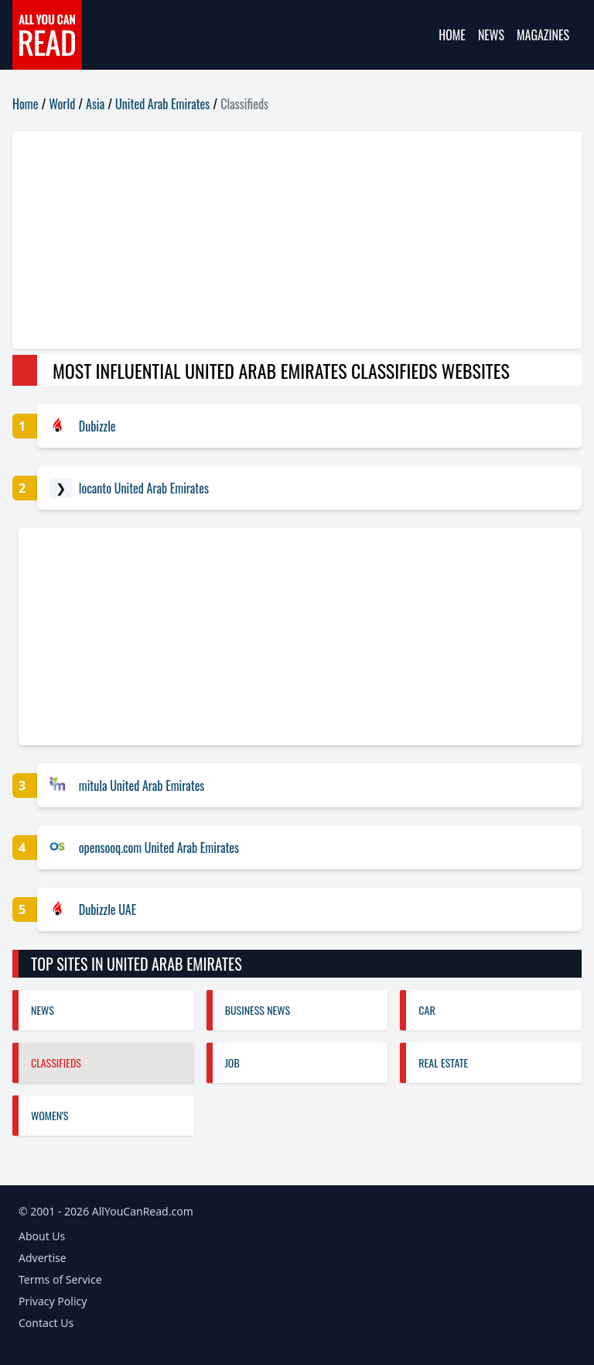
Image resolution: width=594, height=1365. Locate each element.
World (62, 104)
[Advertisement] (297, 240)
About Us (42, 1236)
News (491, 35)
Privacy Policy (53, 1301)
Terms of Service (60, 1279)
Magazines (543, 35)
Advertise (43, 1257)
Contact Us (46, 1322)
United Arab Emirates (162, 104)
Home (452, 35)
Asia (95, 104)
